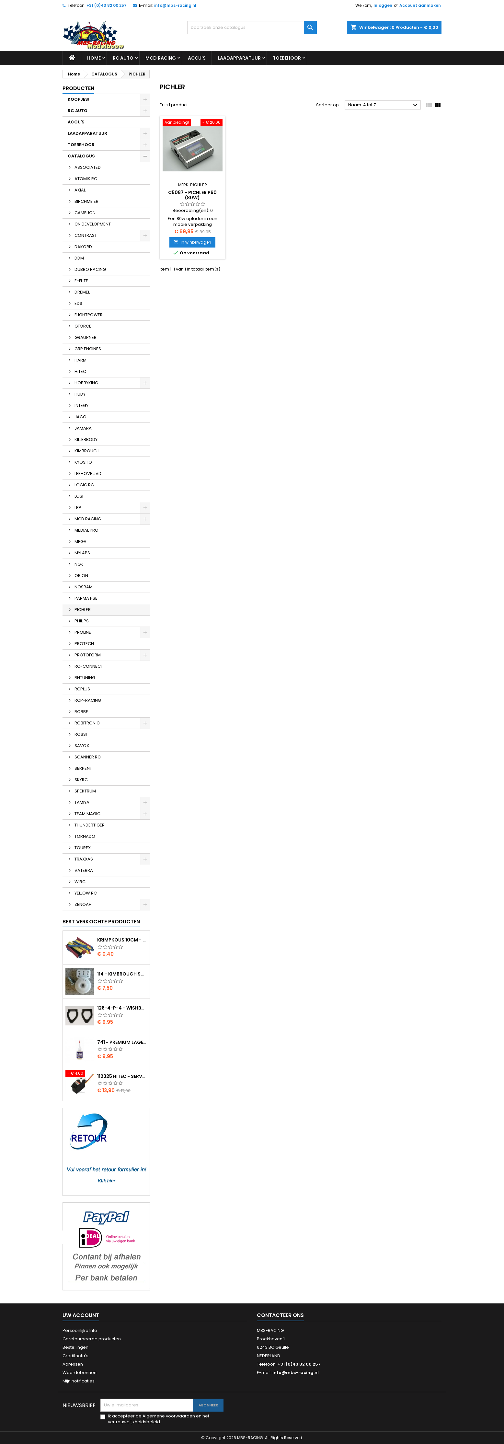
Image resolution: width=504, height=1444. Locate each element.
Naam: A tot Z (383, 105)
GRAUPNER (85, 337)
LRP (77, 507)
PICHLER (82, 609)
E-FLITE (81, 281)
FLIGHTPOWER (88, 315)
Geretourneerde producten (92, 1339)
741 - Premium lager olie (122, 1042)
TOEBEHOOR (287, 58)
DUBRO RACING (90, 269)
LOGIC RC (84, 485)
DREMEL (82, 292)
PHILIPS (81, 621)
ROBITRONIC (87, 723)
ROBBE (81, 712)
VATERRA (83, 870)
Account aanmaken (420, 5)
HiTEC (80, 371)
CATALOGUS (81, 156)
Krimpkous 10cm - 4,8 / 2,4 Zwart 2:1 (122, 939)
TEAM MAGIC (87, 814)
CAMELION (85, 213)
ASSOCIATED (87, 167)
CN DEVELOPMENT (92, 224)
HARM (80, 360)
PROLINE (82, 632)
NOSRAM (83, 587)
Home (94, 58)
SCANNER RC (87, 757)
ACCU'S (197, 58)
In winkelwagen (192, 242)
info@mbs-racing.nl (175, 5)
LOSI (78, 496)
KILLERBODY (85, 439)
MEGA (80, 541)
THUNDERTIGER (89, 825)
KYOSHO (83, 462)
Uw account (81, 1315)
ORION (81, 575)
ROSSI (80, 734)
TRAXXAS (83, 859)
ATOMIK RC (85, 179)
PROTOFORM (87, 655)
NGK (78, 564)
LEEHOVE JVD (87, 473)
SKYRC (81, 780)
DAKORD (83, 247)
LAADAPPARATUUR (239, 58)
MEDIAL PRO (86, 530)
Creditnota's (75, 1356)
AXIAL (80, 190)
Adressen (73, 1364)
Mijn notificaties (79, 1381)
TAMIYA (81, 802)
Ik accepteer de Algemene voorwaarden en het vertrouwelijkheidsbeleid (158, 1419)
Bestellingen (75, 1347)
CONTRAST (85, 235)
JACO (80, 417)
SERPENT (83, 768)
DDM (79, 258)
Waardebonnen (80, 1372)
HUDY (80, 394)
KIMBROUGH (86, 451)
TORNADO (84, 836)
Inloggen (382, 5)
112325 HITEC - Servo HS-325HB (122, 1076)
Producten (78, 88)
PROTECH (84, 644)
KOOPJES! (78, 99)
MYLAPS (82, 553)
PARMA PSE (85, 598)
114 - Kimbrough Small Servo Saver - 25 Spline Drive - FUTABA (122, 973)
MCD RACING (160, 58)
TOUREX (82, 848)
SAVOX (81, 746)
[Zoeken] (252, 27)
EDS (78, 303)
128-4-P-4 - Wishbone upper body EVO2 (122, 1008)
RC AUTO (123, 58)
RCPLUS (82, 689)
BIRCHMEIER (86, 201)
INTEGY (81, 405)
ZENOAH (83, 904)
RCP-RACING (87, 700)
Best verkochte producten (101, 921)
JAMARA (83, 428)
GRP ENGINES (87, 349)
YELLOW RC (85, 893)
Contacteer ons (280, 1315)
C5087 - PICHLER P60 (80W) (192, 195)
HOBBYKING (86, 383)
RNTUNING (84, 678)
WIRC (80, 882)
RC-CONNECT (88, 666)
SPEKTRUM (85, 791)
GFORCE (82, 326)
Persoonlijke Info (80, 1330)
